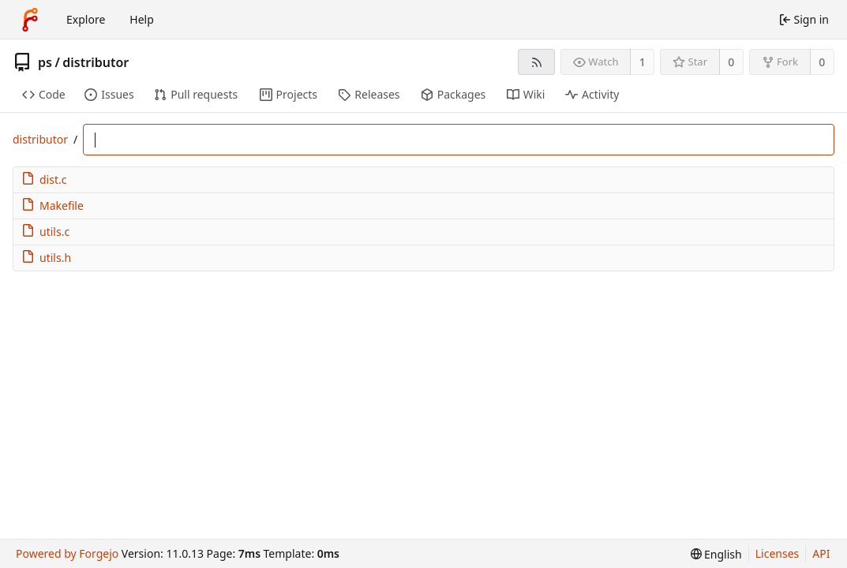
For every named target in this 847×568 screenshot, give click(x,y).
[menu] (716, 554)
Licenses (777, 553)
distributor (95, 62)
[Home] (30, 20)
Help (141, 19)
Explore (85, 19)
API (821, 553)
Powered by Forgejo (67, 553)
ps (45, 62)
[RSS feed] (536, 62)
